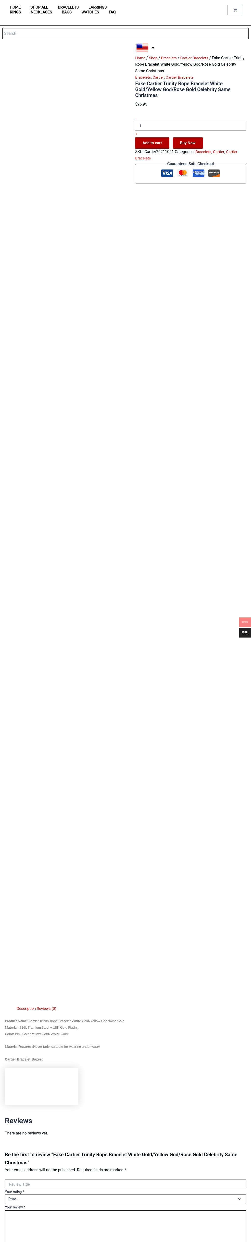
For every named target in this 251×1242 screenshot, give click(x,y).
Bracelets (68, 7)
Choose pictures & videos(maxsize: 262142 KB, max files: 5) (51, 844)
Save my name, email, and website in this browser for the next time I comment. (69, 911)
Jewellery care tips (104, 1114)
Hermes (13, 1174)
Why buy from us (103, 1121)
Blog (94, 1134)
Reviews (97, 1141)
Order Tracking (101, 1154)
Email (10, 889)
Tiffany (12, 1161)
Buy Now (188, 143)
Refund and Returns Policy (110, 1211)
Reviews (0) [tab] (48, 578)
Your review (15, 777)
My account (99, 1147)
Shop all (39, 7)
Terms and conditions (106, 1192)
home (15, 7)
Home (140, 58)
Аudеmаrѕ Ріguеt (19, 1187)
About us (97, 1185)
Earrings (97, 7)
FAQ (112, 12)
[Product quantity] (190, 126)
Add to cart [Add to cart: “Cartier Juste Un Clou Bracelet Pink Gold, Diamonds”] (165, 1033)
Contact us (98, 1128)
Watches (90, 12)
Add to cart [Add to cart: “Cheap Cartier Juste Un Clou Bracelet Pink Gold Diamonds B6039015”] (45, 1038)
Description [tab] (27, 578)
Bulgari (12, 1147)
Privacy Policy (101, 1198)
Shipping (97, 1205)
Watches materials (104, 1101)
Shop (153, 58)
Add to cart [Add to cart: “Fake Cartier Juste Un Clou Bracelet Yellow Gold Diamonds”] (221, 1038)
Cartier (159, 77)
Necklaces (41, 12)
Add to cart (152, 143)
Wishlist (96, 1161)
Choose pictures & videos (37, 854)
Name (10, 866)
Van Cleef (14, 1167)
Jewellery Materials (105, 1108)
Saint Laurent (16, 1180)
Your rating (14, 761)
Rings (15, 12)
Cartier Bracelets (196, 58)
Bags (67, 12)
